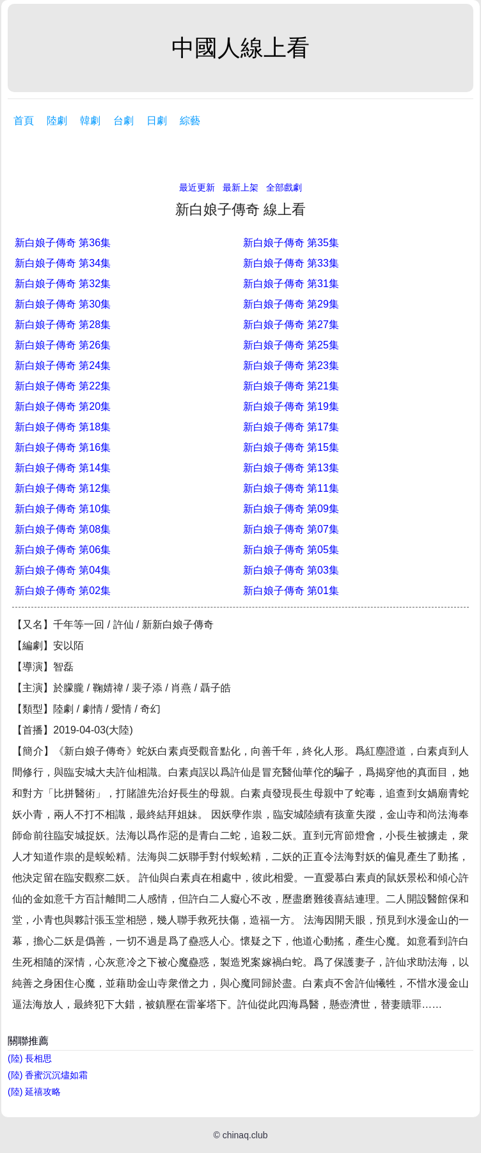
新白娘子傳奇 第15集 (291, 447)
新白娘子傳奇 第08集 (63, 529)
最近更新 (197, 187)
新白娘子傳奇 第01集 (291, 590)
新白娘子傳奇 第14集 (63, 467)
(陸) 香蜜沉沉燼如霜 (48, 1075)
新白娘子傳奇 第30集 (63, 304)
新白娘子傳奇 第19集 (291, 406)
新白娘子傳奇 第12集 (63, 488)
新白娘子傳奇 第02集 (63, 590)
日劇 (156, 120)
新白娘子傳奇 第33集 (291, 263)
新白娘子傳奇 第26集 (63, 345)
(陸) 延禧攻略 (34, 1091)
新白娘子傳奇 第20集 (63, 406)
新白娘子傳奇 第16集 (63, 447)
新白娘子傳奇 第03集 (291, 570)
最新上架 (240, 187)
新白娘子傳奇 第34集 (63, 263)
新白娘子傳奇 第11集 (291, 488)
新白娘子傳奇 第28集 (63, 324)
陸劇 (57, 120)
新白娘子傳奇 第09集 (291, 508)
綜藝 (190, 120)
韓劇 (90, 120)
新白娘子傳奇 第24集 (63, 365)
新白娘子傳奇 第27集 (291, 324)
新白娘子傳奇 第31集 (291, 283)
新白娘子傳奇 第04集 (63, 570)
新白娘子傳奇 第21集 (291, 385)
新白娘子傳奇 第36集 (63, 242)
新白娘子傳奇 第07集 (291, 529)
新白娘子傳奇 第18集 (63, 426)
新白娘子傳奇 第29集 (291, 304)
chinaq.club (245, 1135)
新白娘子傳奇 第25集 (291, 345)
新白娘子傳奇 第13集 (291, 467)
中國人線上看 (240, 48)
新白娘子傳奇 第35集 (291, 242)
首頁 (23, 120)
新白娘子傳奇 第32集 (63, 283)
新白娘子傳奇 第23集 (291, 365)
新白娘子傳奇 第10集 (63, 508)
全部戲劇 (284, 187)
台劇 (123, 120)
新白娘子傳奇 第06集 (63, 549)
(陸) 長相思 (30, 1058)
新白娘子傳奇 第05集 (291, 549)
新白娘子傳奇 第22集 (63, 385)
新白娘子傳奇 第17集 (291, 426)
